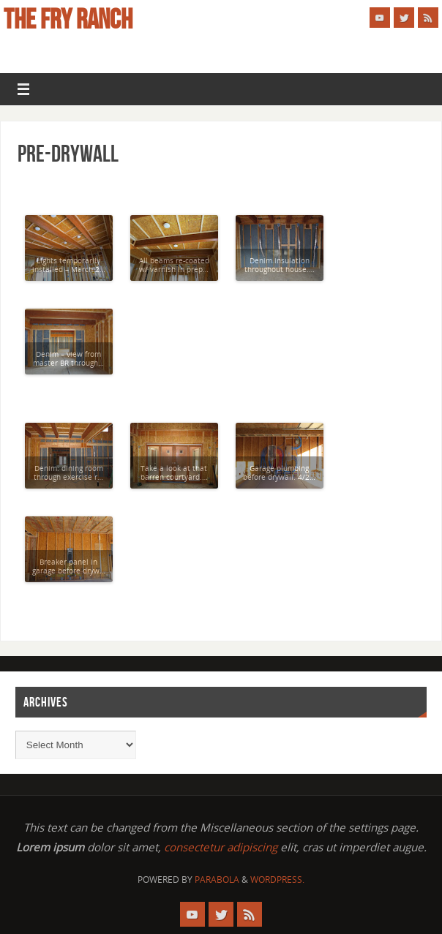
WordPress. (277, 879)
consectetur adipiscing (220, 847)
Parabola (217, 879)
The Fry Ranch (68, 19)
